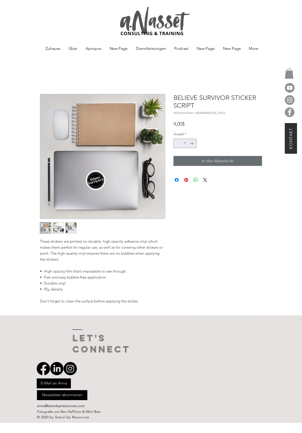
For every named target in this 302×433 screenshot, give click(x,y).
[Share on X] (205, 180)
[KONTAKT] (291, 138)
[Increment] (192, 143)
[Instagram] (290, 100)
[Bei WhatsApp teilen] (196, 180)
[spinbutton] (184, 143)
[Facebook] (290, 112)
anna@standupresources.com (61, 405)
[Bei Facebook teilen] (177, 180)
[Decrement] (177, 143)
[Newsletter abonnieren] (62, 395)
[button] (289, 73)
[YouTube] (290, 88)
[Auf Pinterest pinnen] (186, 180)
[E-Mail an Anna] (54, 383)
